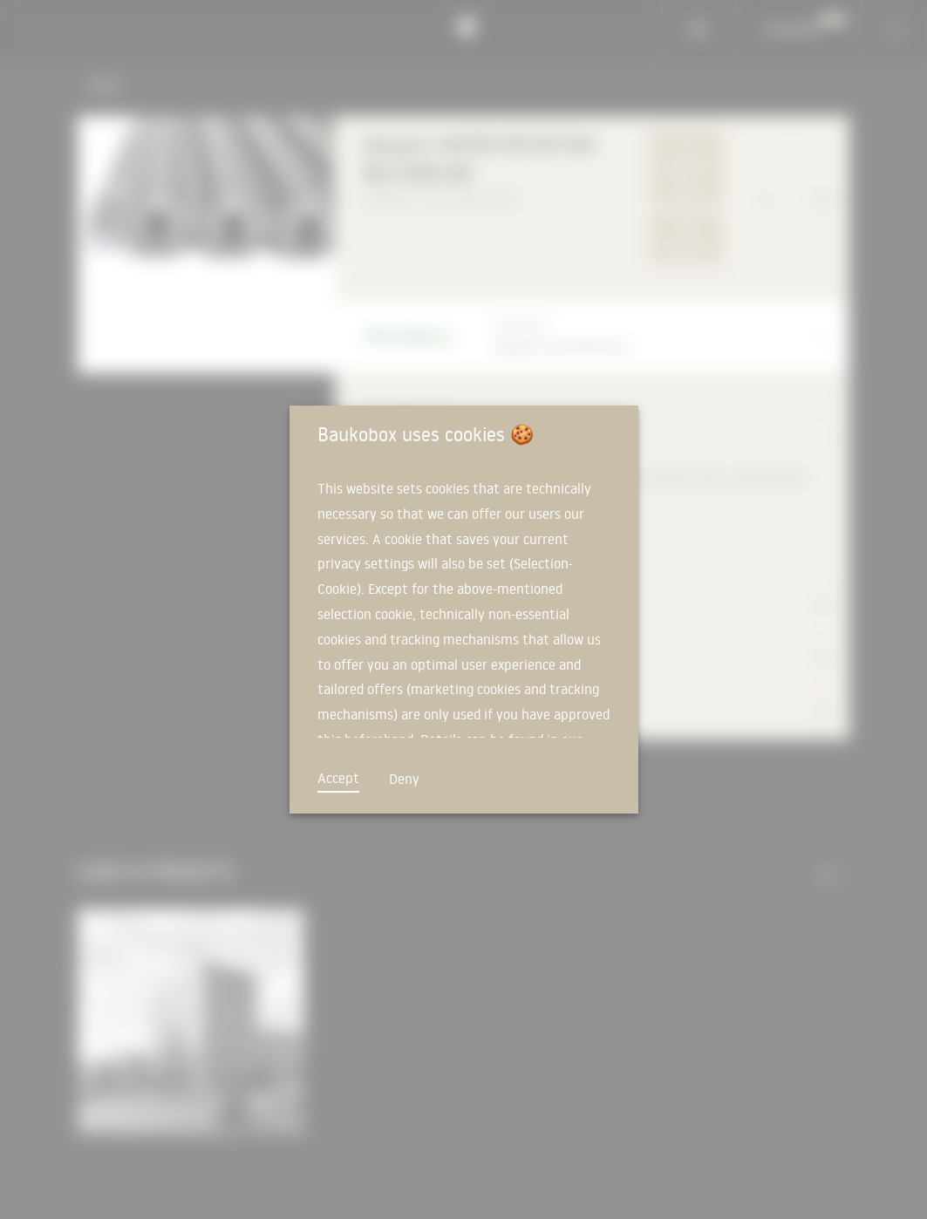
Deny (404, 778)
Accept (338, 778)
